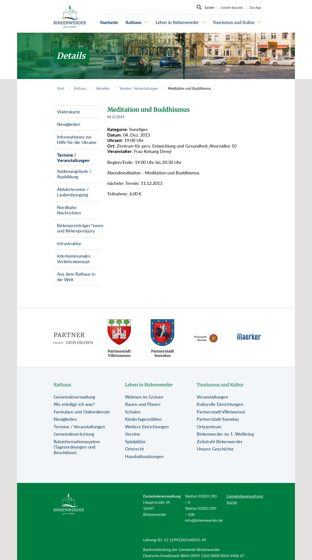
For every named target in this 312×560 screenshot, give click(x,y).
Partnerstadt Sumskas (218, 419)
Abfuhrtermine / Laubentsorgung (73, 192)
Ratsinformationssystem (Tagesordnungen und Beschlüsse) (77, 447)
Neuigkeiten (68, 124)
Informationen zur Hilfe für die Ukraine (77, 139)
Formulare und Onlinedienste (82, 411)
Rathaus (133, 22)
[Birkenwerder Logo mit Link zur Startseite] (70, 16)
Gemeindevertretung (74, 434)
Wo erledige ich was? (74, 404)
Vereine (132, 434)
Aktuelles (102, 88)
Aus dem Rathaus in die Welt (76, 276)
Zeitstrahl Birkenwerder (220, 441)
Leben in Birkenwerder (177, 22)
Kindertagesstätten (143, 419)
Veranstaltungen (212, 397)
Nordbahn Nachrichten (69, 210)
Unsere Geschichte (215, 448)
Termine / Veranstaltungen (138, 88)
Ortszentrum (209, 426)
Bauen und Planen (142, 404)
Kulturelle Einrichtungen (220, 404)
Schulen (132, 411)
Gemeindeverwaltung (74, 397)
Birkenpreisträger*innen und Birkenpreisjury (78, 228)
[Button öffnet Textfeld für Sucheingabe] (205, 8)
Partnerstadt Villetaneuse (221, 411)
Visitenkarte (68, 111)
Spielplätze (135, 441)
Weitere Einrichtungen (147, 426)
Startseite (109, 22)
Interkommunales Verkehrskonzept (73, 258)
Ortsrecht (134, 448)
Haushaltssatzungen (144, 456)
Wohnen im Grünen (144, 397)
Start (60, 88)
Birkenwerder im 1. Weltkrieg (225, 434)
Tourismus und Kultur (234, 22)
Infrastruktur (69, 243)
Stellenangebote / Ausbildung (74, 174)
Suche (231, 502)
